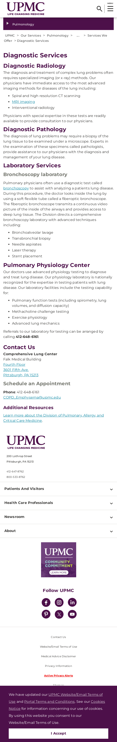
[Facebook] (46, 603)
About (10, 531)
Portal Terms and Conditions (49, 702)
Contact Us (58, 637)
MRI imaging (23, 102)
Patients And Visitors (24, 489)
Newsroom (14, 517)
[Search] (99, 9)
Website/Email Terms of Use (58, 646)
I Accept (58, 733)
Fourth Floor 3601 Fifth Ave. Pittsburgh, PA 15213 (20, 369)
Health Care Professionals (28, 503)
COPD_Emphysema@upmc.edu (32, 397)
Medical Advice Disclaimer (58, 656)
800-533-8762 (16, 477)
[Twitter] (59, 614)
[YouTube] (72, 615)
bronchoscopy (16, 188)
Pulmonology (23, 24)
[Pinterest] (46, 615)
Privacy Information (58, 666)
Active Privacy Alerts (58, 675)
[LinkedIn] (72, 603)
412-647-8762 (15, 471)
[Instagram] (59, 603)
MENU (110, 3)
